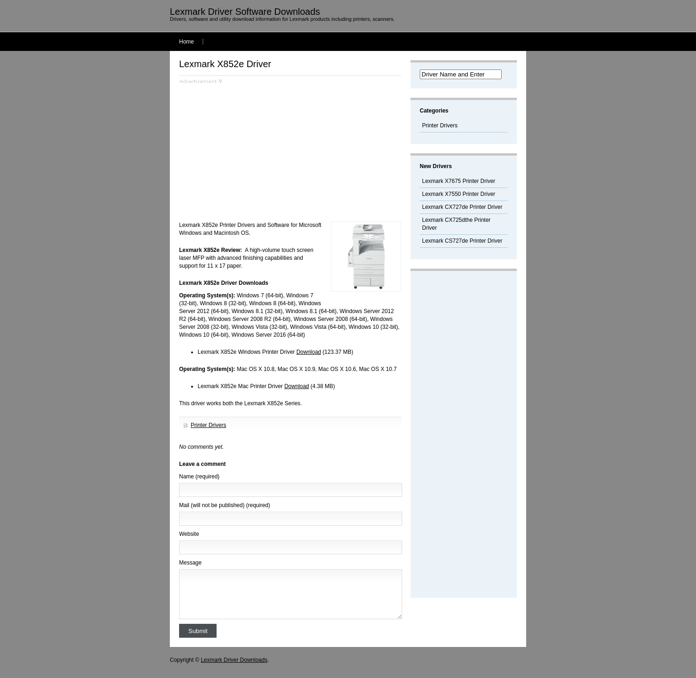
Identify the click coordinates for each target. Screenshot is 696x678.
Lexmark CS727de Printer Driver (462, 241)
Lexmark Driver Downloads (234, 660)
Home (186, 41)
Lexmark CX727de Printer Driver (462, 207)
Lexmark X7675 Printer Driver (458, 181)
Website (189, 534)
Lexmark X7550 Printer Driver (458, 194)
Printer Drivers (208, 425)
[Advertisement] (257, 148)
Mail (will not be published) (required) (224, 505)
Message (190, 562)
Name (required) (199, 476)
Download (308, 352)
